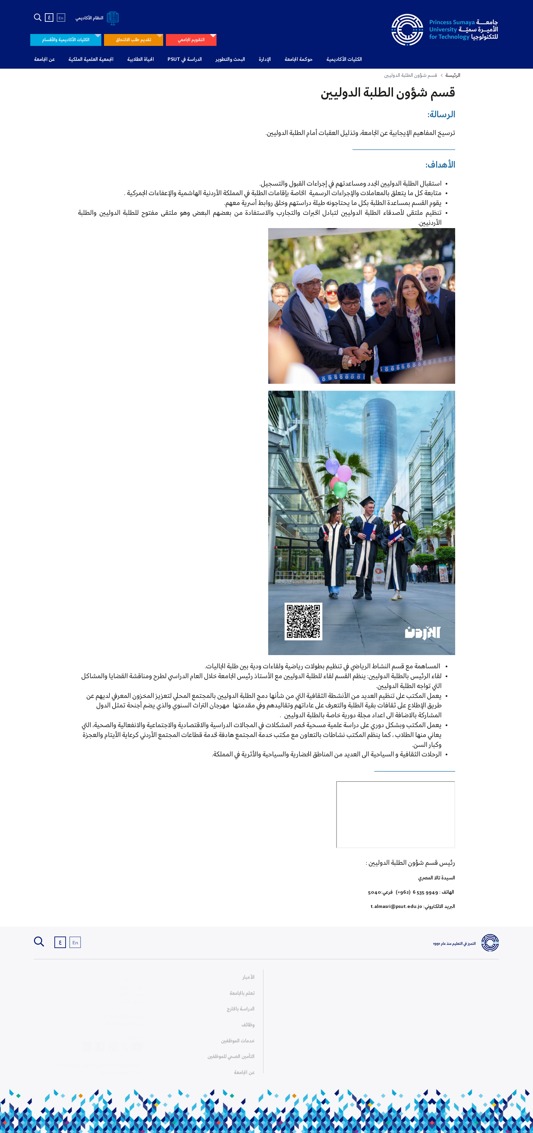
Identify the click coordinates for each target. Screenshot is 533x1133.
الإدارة (265, 59)
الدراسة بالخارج (241, 1011)
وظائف (248, 1027)
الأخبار (248, 979)
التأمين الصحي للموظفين (231, 1059)
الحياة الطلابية (140, 59)
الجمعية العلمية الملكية (91, 59)
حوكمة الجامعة (299, 59)
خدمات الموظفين (238, 1043)
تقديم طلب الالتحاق (133, 40)
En (61, 18)
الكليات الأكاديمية (344, 59)
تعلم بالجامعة (242, 995)
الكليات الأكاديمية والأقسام (65, 40)
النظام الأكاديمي (98, 18)
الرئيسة (452, 75)
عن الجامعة (44, 59)
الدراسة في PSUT (185, 59)
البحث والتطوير (230, 59)
